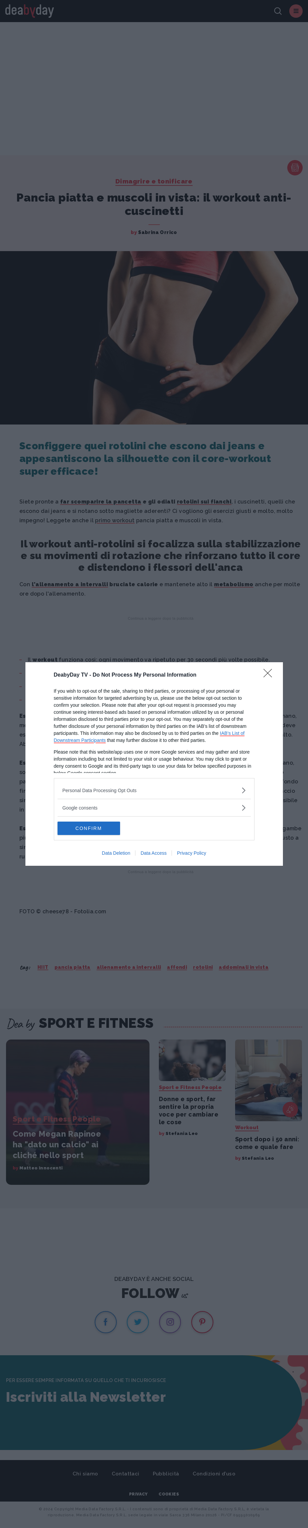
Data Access (153, 853)
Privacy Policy (191, 853)
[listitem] (154, 790)
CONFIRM (89, 828)
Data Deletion (116, 853)
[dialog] (154, 764)
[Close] (270, 675)
